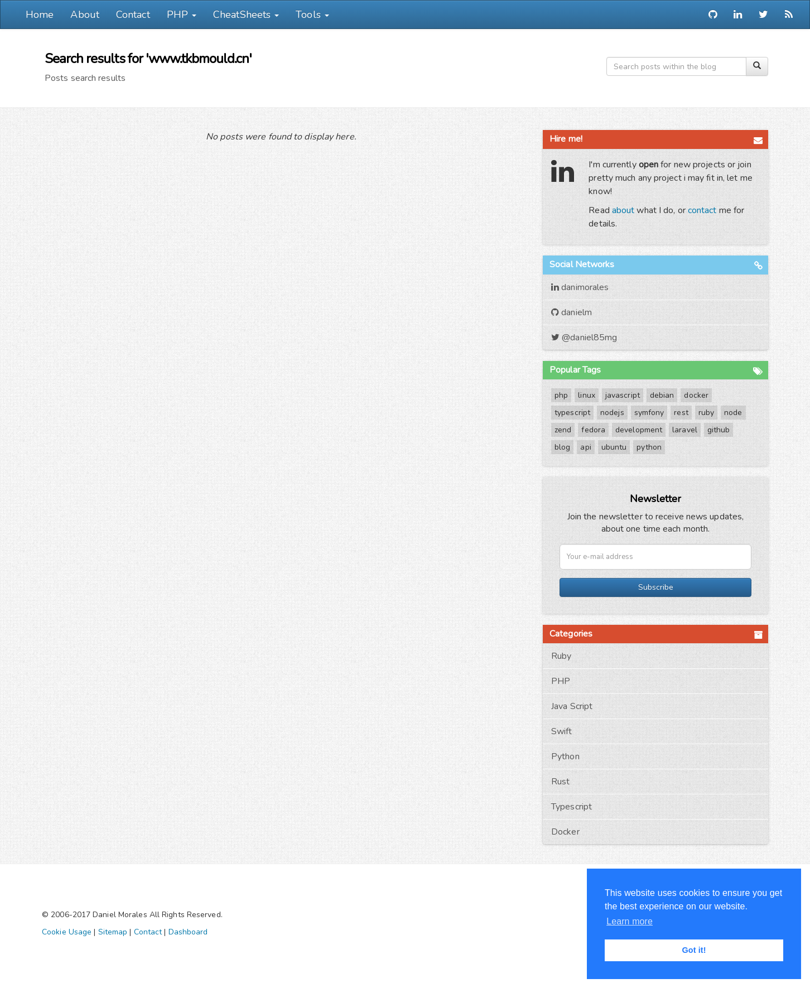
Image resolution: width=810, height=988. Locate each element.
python (649, 447)
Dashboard (188, 932)
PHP (560, 681)
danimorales (580, 287)
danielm (571, 312)
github (718, 430)
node (733, 412)
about (623, 210)
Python (565, 756)
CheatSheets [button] (246, 14)
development (638, 430)
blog (562, 447)
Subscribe (655, 587)
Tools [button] (312, 14)
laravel (684, 430)
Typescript (571, 807)
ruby (706, 412)
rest (681, 412)
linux (586, 395)
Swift (561, 731)
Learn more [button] (629, 921)
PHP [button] (181, 14)
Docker (565, 832)
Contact (133, 14)
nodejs (612, 412)
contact (702, 210)
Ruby (561, 656)
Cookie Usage (66, 932)
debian (662, 395)
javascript (622, 395)
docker (696, 395)
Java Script (571, 706)
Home (40, 14)
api (585, 447)
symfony (649, 412)
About (84, 14)
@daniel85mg (584, 337)
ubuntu (614, 447)
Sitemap (113, 932)
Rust (560, 781)
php (561, 395)
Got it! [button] (694, 950)
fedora (593, 430)
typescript (572, 412)
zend (563, 430)
